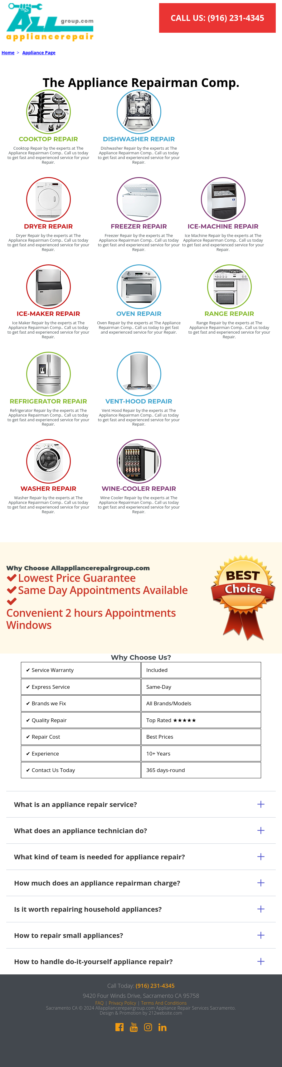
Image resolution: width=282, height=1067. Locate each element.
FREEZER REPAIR (139, 226)
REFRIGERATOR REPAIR (48, 401)
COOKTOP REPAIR (48, 139)
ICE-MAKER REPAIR (48, 313)
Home (8, 53)
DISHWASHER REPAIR (139, 139)
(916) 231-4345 (236, 17)
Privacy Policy (122, 1003)
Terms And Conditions (164, 1003)
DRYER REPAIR (48, 226)
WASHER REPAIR (48, 488)
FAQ (99, 1003)
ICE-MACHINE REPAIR (223, 226)
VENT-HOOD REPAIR (138, 401)
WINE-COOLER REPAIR (139, 488)
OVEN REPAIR (139, 313)
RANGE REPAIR (229, 313)
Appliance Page (39, 53)
